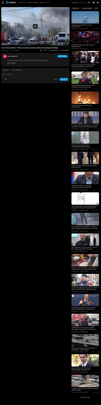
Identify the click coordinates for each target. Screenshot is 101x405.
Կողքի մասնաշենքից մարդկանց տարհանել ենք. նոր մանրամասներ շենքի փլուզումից (84, 288)
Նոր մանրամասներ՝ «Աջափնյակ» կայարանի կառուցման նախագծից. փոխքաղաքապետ (84, 126)
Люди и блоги (22, 2)
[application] (35, 26)
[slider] (30, 43)
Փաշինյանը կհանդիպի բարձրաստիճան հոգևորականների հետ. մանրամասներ (83, 308)
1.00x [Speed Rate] (57, 43)
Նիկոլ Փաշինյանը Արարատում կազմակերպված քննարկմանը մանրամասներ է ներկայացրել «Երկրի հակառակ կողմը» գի (82, 147)
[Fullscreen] (67, 43)
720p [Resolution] (65, 43)
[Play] (3, 43)
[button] (98, 2)
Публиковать (63, 79)
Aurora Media (12, 56)
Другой (42, 2)
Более (48, 2)
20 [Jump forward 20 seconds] (59, 43)
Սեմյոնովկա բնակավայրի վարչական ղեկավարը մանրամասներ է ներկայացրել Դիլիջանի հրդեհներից (83, 329)
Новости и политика (33, 2)
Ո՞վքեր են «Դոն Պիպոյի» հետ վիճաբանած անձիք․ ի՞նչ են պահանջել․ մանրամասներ (84, 268)
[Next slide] (97, 8)
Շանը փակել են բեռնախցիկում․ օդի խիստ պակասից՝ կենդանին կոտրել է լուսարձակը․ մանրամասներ (84, 228)
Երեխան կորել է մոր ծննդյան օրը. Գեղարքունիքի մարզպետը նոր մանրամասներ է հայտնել (81, 369)
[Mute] (62, 43)
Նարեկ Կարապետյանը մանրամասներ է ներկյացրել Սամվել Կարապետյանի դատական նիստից (83, 66)
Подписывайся (62, 56)
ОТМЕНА (55, 79)
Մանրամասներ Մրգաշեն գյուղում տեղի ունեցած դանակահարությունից (83, 86)
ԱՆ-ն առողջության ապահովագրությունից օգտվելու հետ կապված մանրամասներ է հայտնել (84, 207)
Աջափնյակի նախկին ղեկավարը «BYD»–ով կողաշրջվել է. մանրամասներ (84, 349)
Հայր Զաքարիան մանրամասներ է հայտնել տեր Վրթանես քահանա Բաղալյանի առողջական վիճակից (84, 248)
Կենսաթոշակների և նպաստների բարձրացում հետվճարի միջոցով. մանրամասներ (81, 187)
